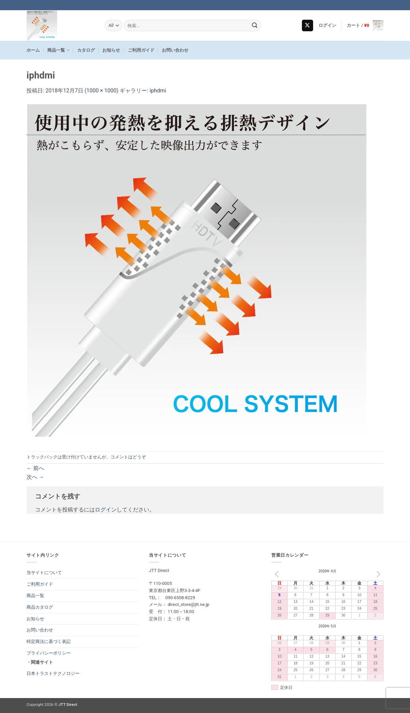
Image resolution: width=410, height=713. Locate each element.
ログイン (106, 509)
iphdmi (158, 90)
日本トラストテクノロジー (53, 673)
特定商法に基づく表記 (49, 641)
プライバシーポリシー (49, 653)
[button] (328, 25)
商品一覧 (58, 50)
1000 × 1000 (101, 90)
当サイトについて (44, 572)
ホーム (33, 50)
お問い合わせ (175, 50)
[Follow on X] (307, 25)
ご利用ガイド (141, 50)
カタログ (86, 50)
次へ (35, 477)
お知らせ (111, 50)
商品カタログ (40, 607)
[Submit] (255, 25)
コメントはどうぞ (128, 456)
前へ (35, 468)
